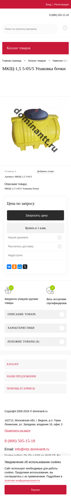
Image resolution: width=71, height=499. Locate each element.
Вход (48, 4)
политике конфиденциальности (22, 480)
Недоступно (15, 255)
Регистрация (61, 4)
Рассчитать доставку (21, 246)
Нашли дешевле (18, 237)
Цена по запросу (21, 204)
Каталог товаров (35, 48)
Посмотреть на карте (17, 430)
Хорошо (35, 489)
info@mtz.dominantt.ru (32, 449)
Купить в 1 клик (35, 228)
